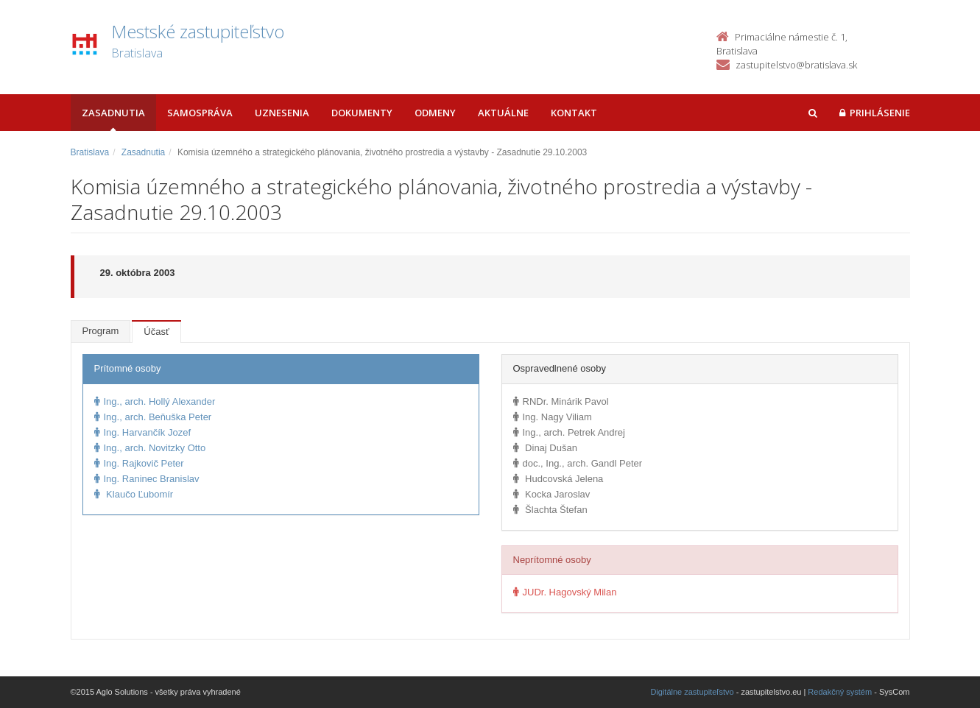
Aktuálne (503, 112)
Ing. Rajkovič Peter (139, 463)
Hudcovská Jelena (558, 478)
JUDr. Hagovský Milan (565, 592)
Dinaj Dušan (545, 447)
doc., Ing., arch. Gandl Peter (578, 463)
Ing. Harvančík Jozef (142, 432)
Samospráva (200, 112)
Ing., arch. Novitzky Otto (150, 447)
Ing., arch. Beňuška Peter (153, 416)
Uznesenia (282, 112)
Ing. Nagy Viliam (552, 416)
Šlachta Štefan (550, 509)
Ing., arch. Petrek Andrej (569, 432)
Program (100, 330)
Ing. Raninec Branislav (147, 478)
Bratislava (90, 152)
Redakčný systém (840, 691)
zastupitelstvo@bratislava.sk (796, 64)
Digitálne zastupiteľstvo (691, 691)
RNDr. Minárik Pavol (561, 401)
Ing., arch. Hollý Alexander (155, 401)
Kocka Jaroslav (552, 494)
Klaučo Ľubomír (134, 494)
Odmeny (435, 112)
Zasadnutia (113, 112)
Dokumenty (361, 112)
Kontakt (574, 112)
